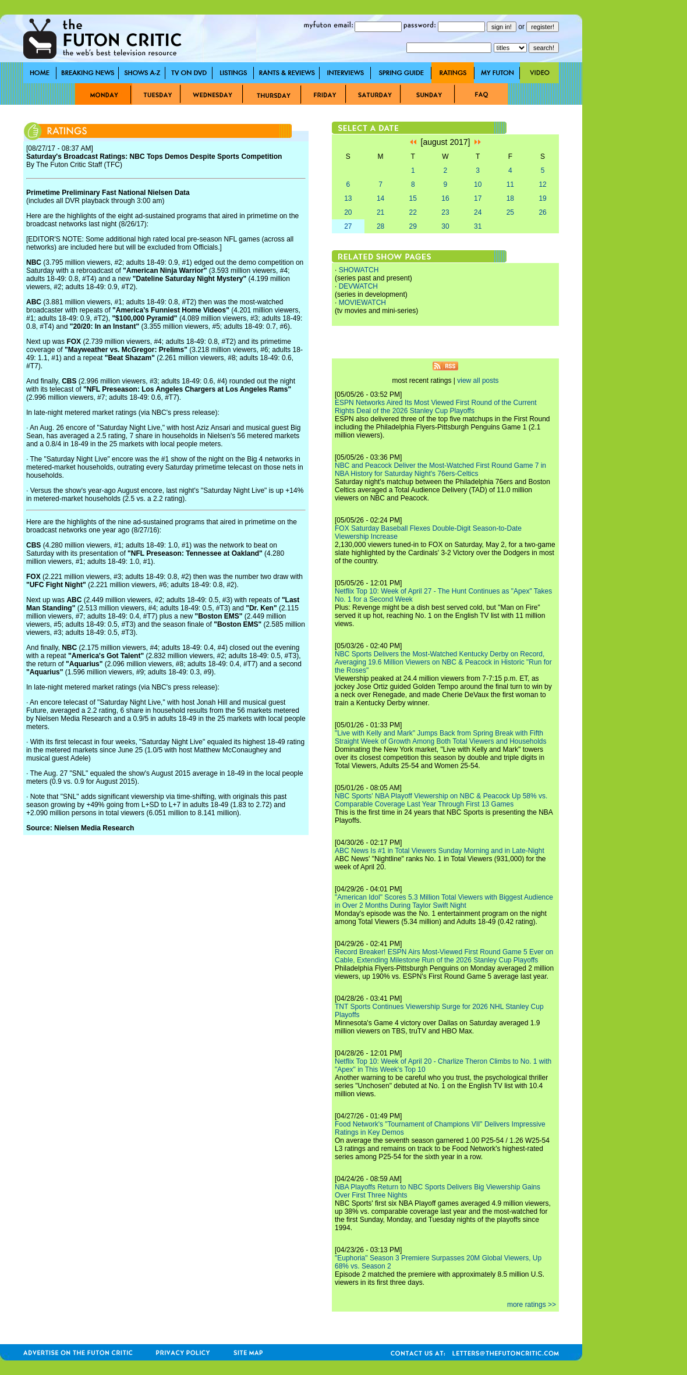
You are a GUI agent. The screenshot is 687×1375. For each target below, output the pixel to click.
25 (510, 212)
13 (348, 198)
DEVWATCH (358, 286)
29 (413, 226)
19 (542, 198)
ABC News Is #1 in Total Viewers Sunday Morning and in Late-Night (439, 851)
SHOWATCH (359, 270)
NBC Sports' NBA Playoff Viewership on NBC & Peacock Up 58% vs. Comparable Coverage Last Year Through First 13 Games (441, 800)
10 (477, 184)
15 (413, 198)
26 (542, 212)
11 (510, 184)
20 (348, 212)
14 (380, 198)
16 (445, 198)
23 (445, 212)
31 (477, 226)
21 (380, 212)
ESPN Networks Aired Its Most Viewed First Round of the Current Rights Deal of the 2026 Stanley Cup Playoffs (436, 407)
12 (542, 184)
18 (510, 198)
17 (477, 198)
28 (380, 226)
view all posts (477, 380)
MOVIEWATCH (362, 303)
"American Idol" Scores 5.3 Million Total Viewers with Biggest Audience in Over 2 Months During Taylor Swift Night (444, 901)
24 (477, 212)
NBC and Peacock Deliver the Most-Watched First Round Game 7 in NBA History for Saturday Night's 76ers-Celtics (440, 469)
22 (413, 212)
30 (445, 226)
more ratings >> (531, 1305)
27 (348, 226)
